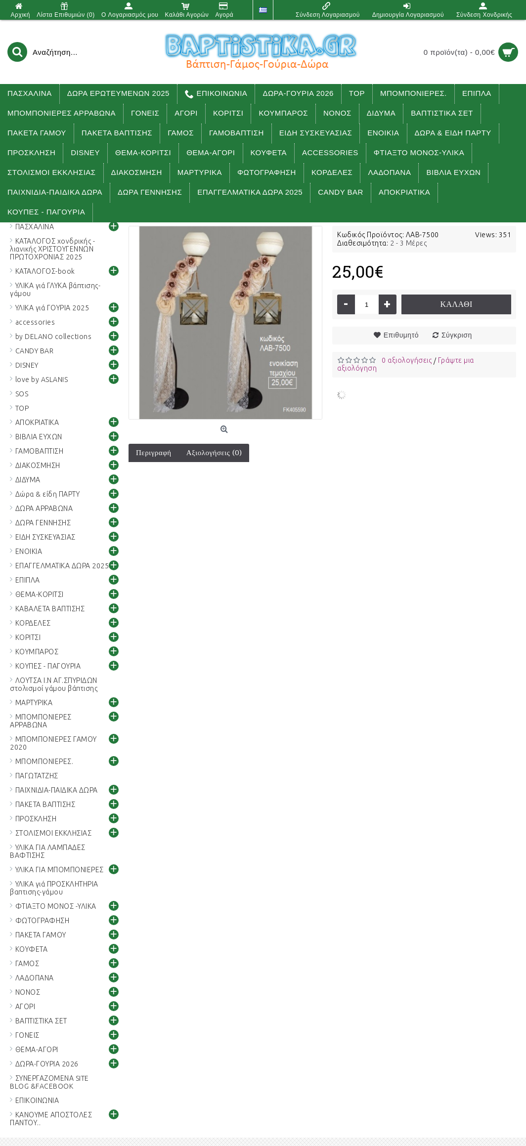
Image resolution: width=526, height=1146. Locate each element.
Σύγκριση (456, 335)
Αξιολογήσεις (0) (214, 452)
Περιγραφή (154, 452)
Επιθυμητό (401, 335)
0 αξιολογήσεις (407, 360)
